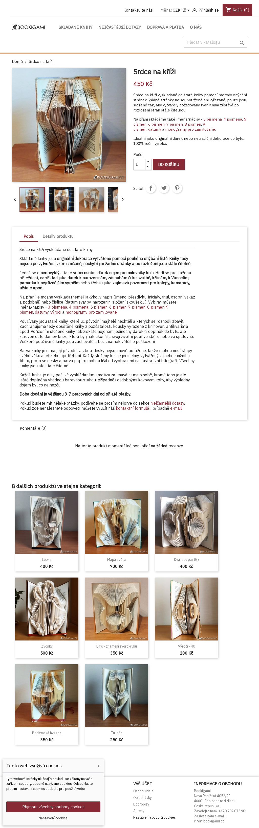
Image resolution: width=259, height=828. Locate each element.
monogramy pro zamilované (190, 129)
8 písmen (193, 124)
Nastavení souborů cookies (154, 817)
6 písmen (156, 124)
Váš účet (142, 783)
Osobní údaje (143, 791)
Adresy (138, 811)
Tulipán (116, 733)
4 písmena (233, 119)
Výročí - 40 (186, 646)
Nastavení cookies (53, 818)
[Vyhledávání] (215, 42)
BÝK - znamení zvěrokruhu (116, 646)
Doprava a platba (165, 27)
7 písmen (174, 124)
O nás (196, 27)
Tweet (164, 188)
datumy (154, 129)
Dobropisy (141, 804)
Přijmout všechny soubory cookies (53, 806)
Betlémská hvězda (46, 733)
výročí (56, 312)
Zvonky (47, 646)
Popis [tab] (29, 236)
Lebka (47, 559)
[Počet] (139, 164)
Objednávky (142, 797)
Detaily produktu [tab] (57, 236)
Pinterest (177, 188)
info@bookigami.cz (209, 821)
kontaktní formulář (133, 408)
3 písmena (212, 119)
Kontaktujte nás (138, 10)
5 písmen (98, 307)
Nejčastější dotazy (119, 27)
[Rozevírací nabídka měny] (182, 11)
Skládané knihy (75, 27)
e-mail (176, 408)
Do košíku (168, 164)
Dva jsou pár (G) (186, 559)
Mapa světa (116, 559)
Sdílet (151, 188)
